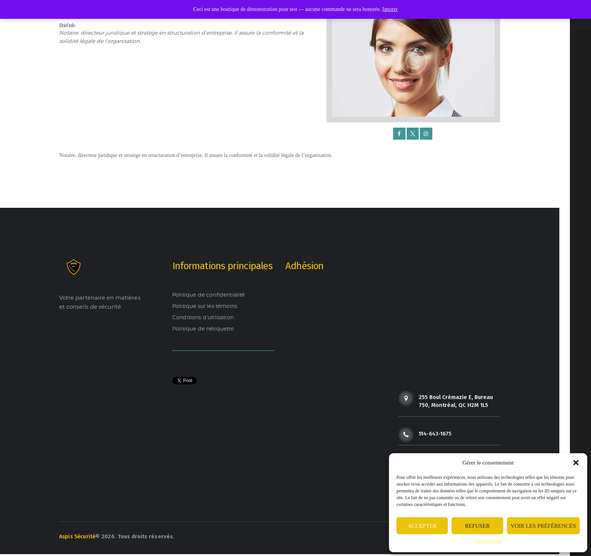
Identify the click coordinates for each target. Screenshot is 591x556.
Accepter (422, 526)
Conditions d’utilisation (204, 317)
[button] (576, 462)
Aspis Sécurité (78, 538)
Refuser (477, 526)
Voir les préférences (543, 526)
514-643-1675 (436, 434)
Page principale (488, 541)
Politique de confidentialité (210, 295)
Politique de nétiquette (204, 329)
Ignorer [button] (390, 9)
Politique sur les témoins (206, 306)
